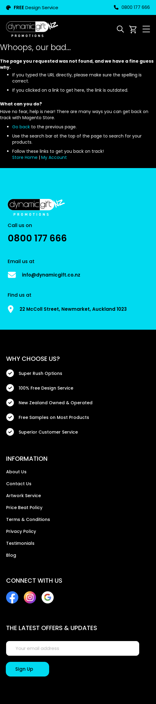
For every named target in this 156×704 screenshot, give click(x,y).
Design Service (32, 7)
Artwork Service (23, 495)
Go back (21, 127)
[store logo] (32, 29)
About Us (16, 471)
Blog (11, 555)
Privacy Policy (21, 531)
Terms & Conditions (28, 519)
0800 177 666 (132, 7)
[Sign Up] (27, 669)
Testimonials (20, 543)
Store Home (25, 157)
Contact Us (18, 483)
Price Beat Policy (24, 507)
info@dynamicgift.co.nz (51, 275)
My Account (54, 157)
